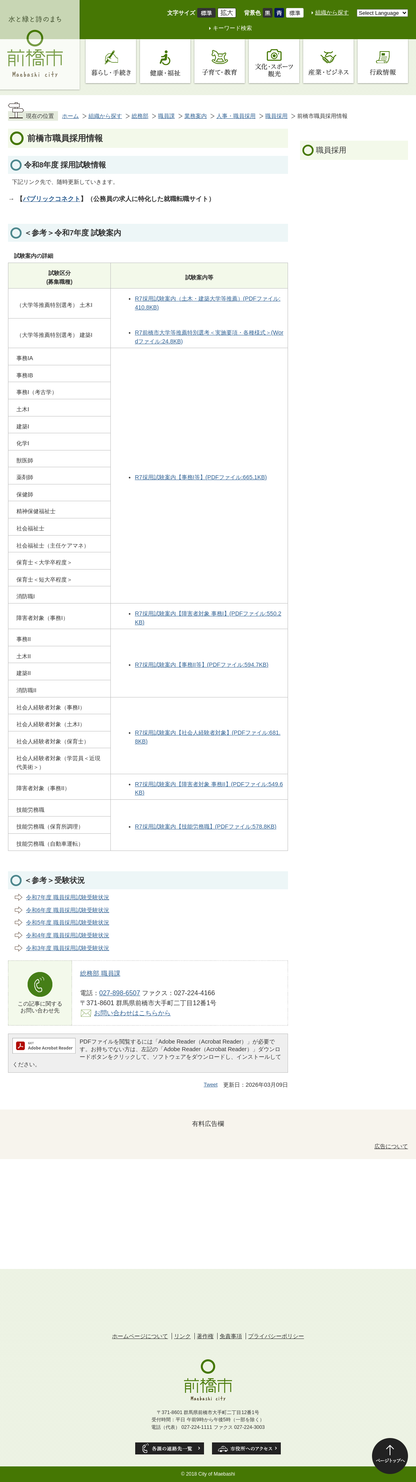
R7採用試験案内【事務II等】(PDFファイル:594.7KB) (201, 664)
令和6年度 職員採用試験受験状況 (67, 910)
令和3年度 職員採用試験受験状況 (67, 948)
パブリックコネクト (51, 198)
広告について (391, 1146)
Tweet (211, 1085)
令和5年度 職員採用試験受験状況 (67, 922)
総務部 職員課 (100, 973)
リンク (182, 1336)
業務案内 (195, 116)
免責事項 (231, 1336)
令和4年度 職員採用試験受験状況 (67, 935)
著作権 (205, 1336)
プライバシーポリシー (276, 1336)
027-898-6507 (119, 992)
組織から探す (332, 12)
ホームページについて (140, 1336)
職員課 (166, 116)
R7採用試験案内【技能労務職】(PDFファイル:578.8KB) (205, 826)
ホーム (70, 116)
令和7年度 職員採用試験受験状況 (67, 897)
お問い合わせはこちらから (132, 1012)
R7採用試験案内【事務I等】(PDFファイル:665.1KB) (201, 477)
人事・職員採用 (236, 116)
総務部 (140, 116)
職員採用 (276, 116)
